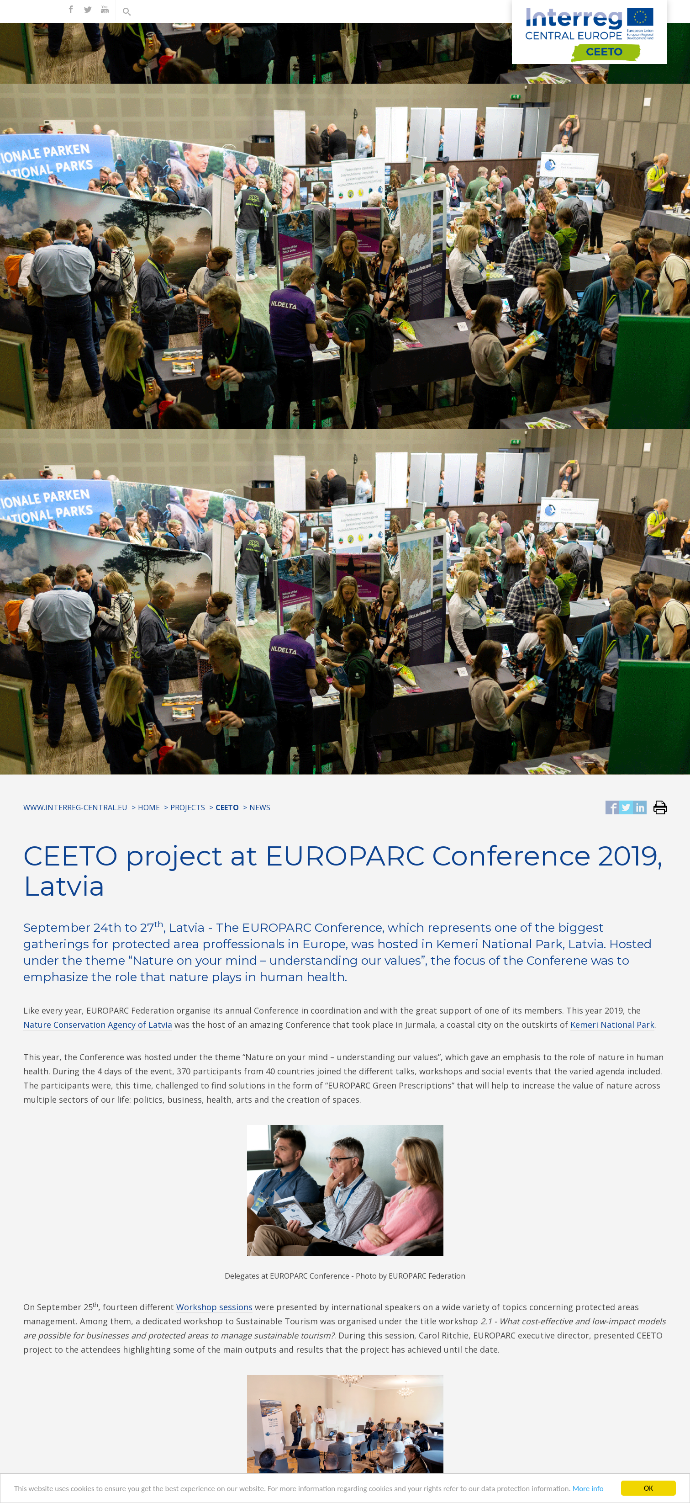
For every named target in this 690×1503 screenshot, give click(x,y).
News (259, 807)
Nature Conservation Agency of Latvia (97, 1024)
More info (588, 1490)
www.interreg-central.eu (75, 807)
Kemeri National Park (612, 1024)
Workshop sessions (214, 1306)
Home (149, 807)
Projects (187, 807)
